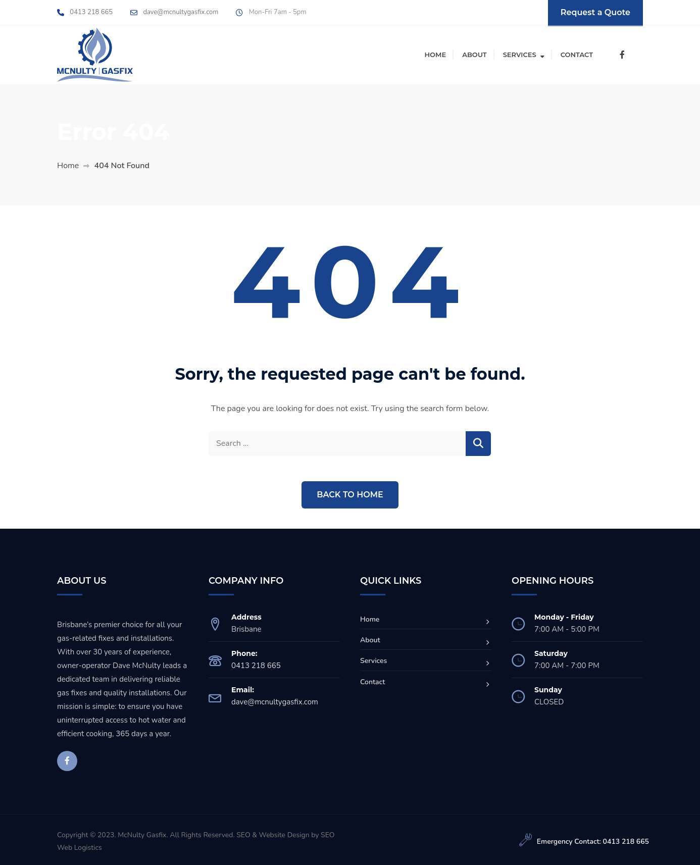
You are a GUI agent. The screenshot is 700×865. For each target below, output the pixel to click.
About (474, 54)
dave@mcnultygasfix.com (180, 12)
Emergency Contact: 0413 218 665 (593, 841)
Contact (577, 54)
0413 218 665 (91, 12)
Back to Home (350, 494)
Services (519, 54)
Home (435, 54)
